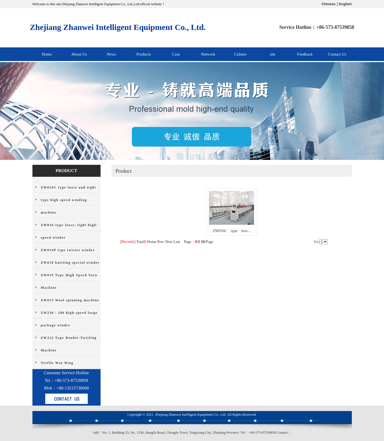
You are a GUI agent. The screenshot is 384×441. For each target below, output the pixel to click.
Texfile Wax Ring (57, 363)
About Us (79, 54)
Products (144, 54)
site (273, 54)
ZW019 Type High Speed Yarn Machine (69, 281)
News (111, 54)
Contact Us (337, 54)
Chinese (328, 4)
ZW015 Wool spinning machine (70, 300)
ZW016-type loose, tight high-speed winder (69, 231)
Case (176, 54)
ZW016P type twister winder (68, 250)
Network (208, 54)
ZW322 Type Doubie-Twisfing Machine (69, 344)
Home (47, 54)
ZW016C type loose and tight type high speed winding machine (68, 199)
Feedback (305, 54)
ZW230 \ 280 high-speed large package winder (69, 319)
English (345, 4)
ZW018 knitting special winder (70, 262)
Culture (240, 54)
